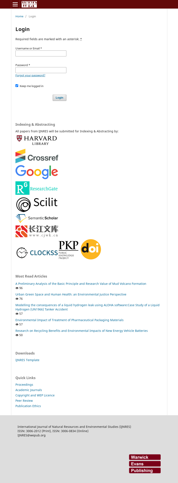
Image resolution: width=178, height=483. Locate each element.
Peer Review (24, 401)
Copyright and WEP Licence (35, 395)
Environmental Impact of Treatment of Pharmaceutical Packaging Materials (69, 320)
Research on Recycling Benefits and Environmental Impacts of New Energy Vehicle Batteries (81, 331)
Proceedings (24, 385)
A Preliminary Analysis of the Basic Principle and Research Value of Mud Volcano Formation (80, 284)
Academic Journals (28, 390)
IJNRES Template (27, 360)
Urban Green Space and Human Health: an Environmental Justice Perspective (70, 294)
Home (19, 16)
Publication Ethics (28, 406)
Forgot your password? (30, 75)
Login (59, 97)
